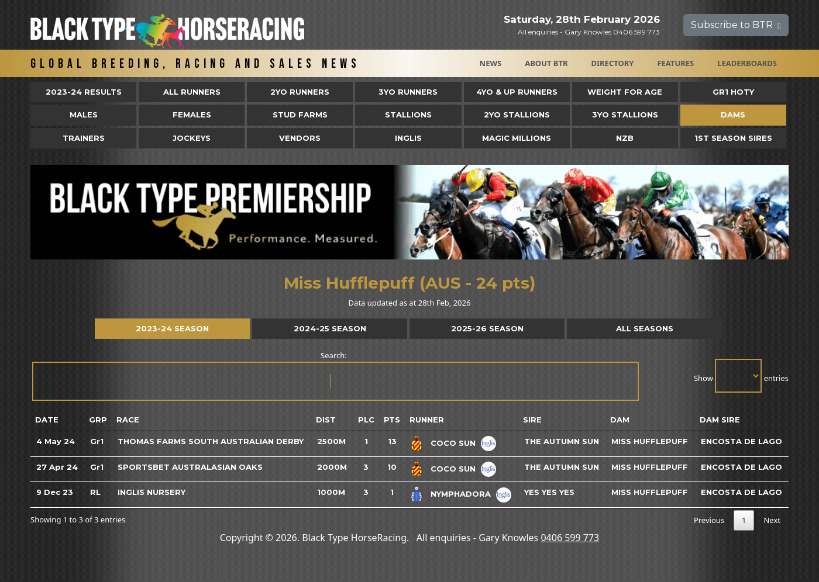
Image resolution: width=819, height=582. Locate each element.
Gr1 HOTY (733, 91)
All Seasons (644, 328)
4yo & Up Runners (517, 91)
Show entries (741, 376)
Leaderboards (747, 63)
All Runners (192, 91)
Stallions (408, 114)
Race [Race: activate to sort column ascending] (127, 419)
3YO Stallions (625, 114)
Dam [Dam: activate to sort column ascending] (619, 419)
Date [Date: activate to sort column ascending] (46, 419)
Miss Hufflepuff (649, 441)
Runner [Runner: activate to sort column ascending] (427, 419)
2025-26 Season (487, 328)
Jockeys (192, 138)
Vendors (300, 138)
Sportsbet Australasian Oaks (190, 467)
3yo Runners (408, 91)
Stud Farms (300, 114)
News (491, 63)
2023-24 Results (84, 91)
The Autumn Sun (561, 441)
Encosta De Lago (741, 441)
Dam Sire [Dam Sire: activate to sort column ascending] (720, 419)
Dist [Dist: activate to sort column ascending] (326, 419)
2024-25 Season (330, 328)
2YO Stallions (517, 114)
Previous (709, 520)
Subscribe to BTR (736, 24)
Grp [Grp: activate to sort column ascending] (98, 419)
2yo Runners (299, 91)
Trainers (84, 138)
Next (771, 520)
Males (84, 114)
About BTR (546, 63)
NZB (625, 138)
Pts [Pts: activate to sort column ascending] (392, 419)
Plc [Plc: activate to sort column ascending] (366, 419)
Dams (733, 114)
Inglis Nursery (151, 492)
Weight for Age (624, 91)
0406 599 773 (570, 537)
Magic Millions (516, 138)
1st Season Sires (733, 138)
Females (192, 114)
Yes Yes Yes (549, 492)
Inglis (408, 138)
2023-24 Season (172, 328)
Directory (612, 63)
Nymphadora (461, 493)
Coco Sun (453, 443)
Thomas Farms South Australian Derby (211, 441)
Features (675, 63)
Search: (334, 375)
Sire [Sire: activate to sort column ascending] (532, 419)
